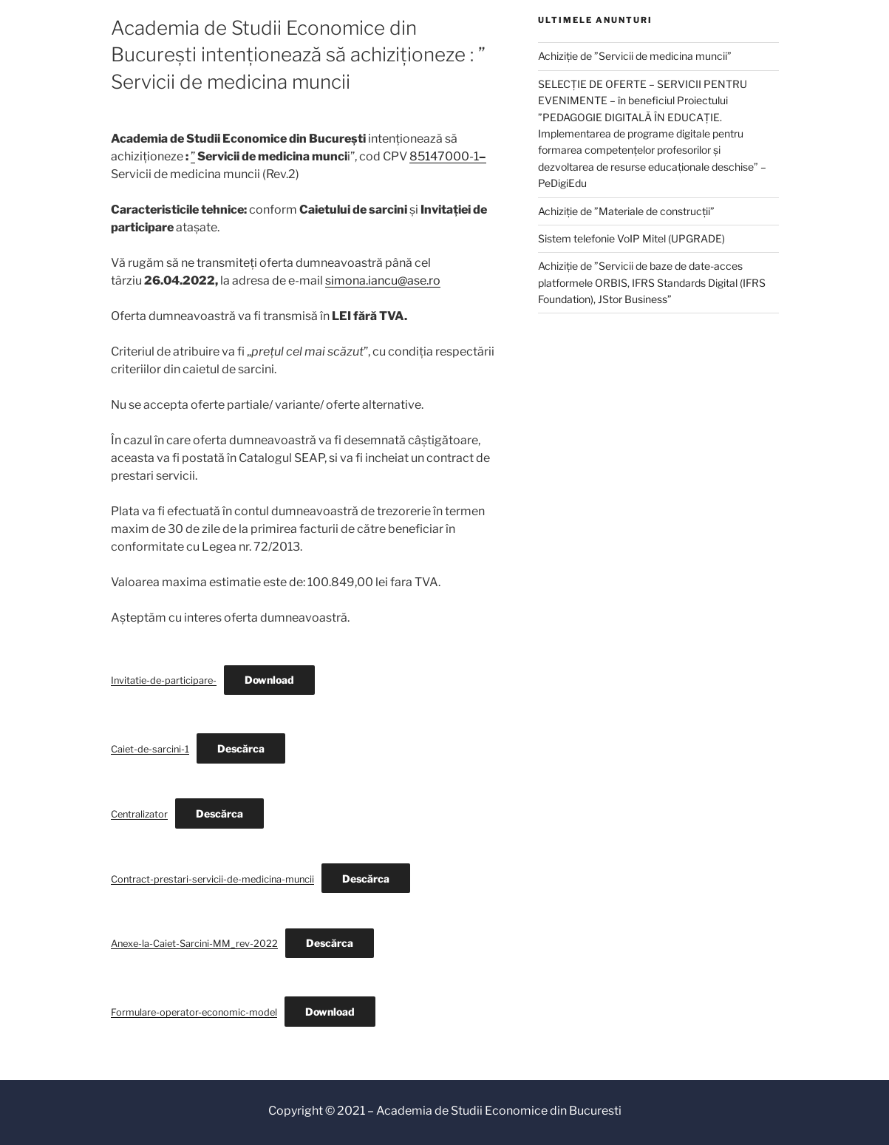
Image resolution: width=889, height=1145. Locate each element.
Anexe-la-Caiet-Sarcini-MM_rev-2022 (194, 943)
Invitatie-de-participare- (164, 680)
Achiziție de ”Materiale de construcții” (626, 211)
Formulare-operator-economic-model (194, 1012)
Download (269, 679)
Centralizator (139, 814)
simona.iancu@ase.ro (382, 280)
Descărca (241, 748)
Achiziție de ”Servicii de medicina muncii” (635, 56)
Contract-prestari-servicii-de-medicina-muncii (212, 879)
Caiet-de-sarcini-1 (150, 749)
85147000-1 (447, 156)
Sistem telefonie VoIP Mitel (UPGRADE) (631, 238)
